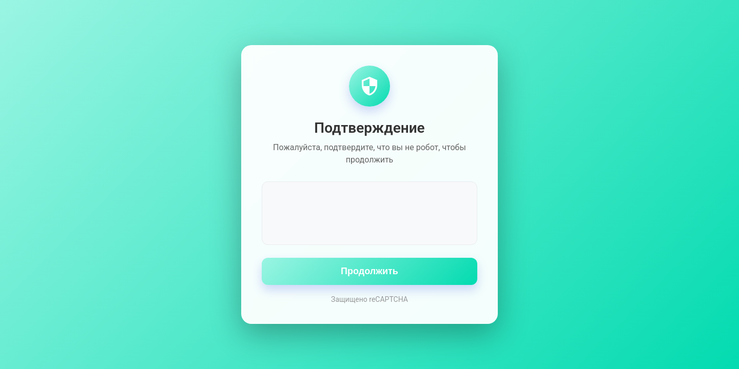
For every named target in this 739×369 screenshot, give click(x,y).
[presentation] (369, 212)
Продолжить (369, 271)
